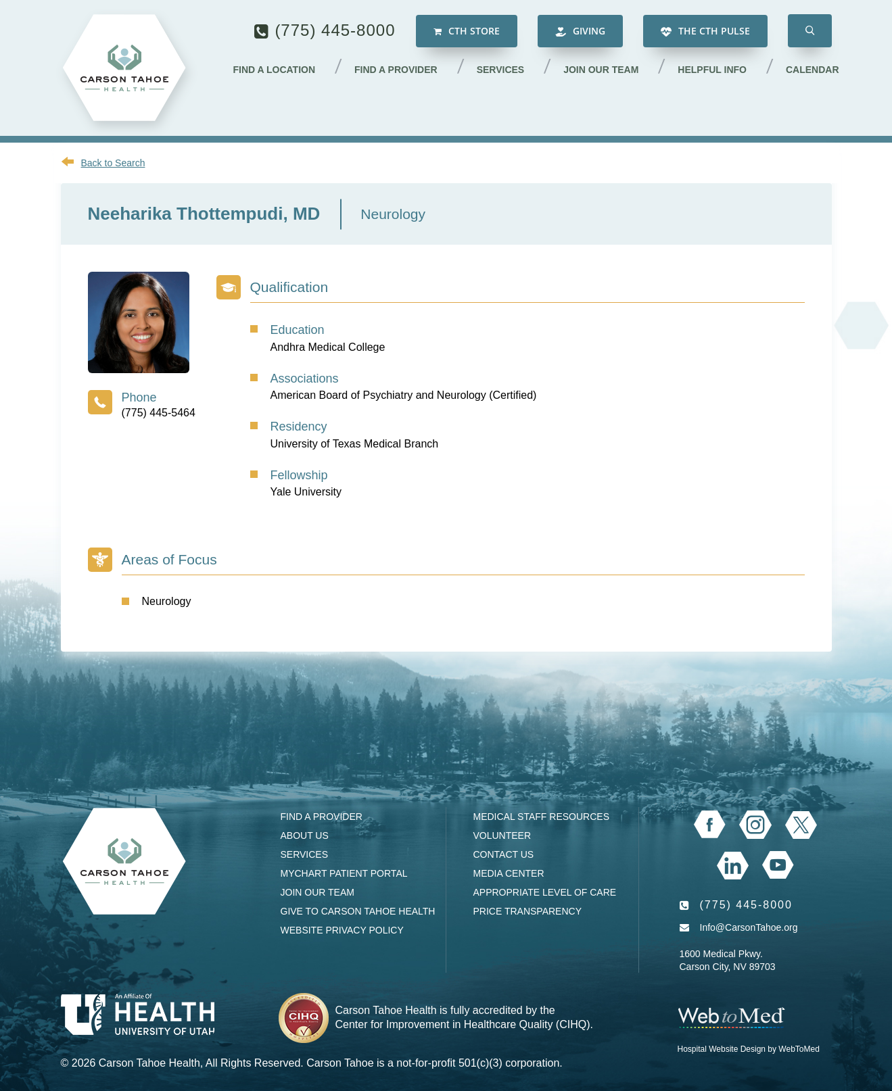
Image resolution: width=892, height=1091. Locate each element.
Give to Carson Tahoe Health (358, 911)
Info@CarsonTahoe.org (749, 927)
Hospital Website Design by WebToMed (749, 1049)
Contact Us (503, 854)
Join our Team (600, 69)
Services (501, 69)
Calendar (812, 69)
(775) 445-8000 (335, 30)
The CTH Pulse (705, 30)
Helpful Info (712, 69)
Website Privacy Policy (342, 930)
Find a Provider (396, 69)
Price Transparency (527, 911)
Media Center (508, 873)
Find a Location (274, 69)
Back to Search (113, 162)
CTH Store (466, 30)
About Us (305, 835)
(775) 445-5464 (158, 412)
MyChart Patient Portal (344, 873)
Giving (580, 30)
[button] (810, 30)
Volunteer (502, 835)
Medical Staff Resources (541, 816)
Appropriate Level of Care (545, 892)
